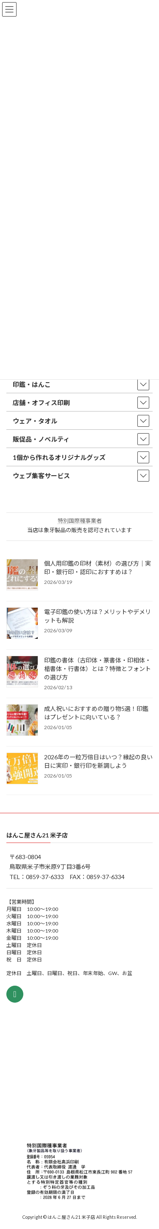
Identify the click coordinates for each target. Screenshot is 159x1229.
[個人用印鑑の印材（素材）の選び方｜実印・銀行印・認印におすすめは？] (22, 575)
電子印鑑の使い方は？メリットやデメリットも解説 (97, 616)
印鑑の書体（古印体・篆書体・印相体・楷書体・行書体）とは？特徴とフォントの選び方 (97, 669)
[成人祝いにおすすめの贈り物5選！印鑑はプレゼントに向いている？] (22, 720)
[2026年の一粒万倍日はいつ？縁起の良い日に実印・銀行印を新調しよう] (22, 769)
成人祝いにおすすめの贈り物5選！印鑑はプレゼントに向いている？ (96, 713)
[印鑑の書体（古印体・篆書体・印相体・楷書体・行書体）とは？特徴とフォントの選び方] (22, 672)
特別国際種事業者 (80, 520)
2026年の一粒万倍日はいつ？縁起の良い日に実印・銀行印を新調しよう (98, 761)
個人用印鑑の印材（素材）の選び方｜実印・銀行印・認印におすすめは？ (97, 567)
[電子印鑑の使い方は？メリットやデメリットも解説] (22, 623)
